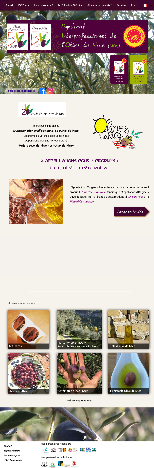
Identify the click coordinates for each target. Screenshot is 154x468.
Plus (133, 5)
